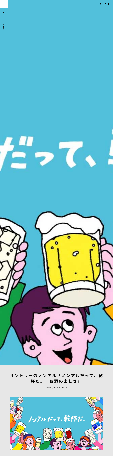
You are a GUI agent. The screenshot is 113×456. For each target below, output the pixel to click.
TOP (4, 12)
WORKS (4, 27)
